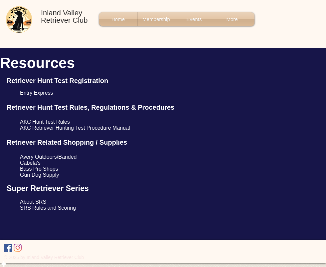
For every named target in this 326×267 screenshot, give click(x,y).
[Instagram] (18, 248)
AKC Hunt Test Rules (45, 122)
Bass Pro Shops (39, 169)
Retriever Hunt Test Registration (57, 80)
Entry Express (36, 93)
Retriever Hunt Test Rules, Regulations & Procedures (90, 107)
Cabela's (30, 163)
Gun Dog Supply (39, 175)
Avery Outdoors (38, 157)
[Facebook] (8, 248)
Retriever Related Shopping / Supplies (67, 142)
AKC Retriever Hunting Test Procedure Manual (75, 128)
